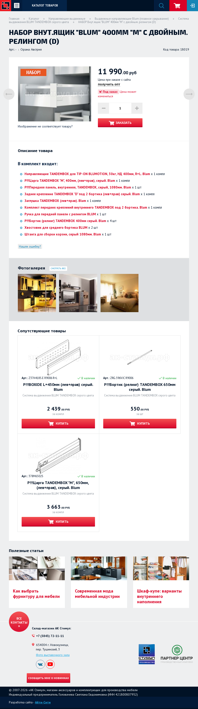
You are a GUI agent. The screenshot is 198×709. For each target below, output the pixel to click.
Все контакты (19, 620)
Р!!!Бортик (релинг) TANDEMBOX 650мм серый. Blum (139, 387)
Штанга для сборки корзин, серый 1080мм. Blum (63, 234)
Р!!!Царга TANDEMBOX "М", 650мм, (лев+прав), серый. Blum (58, 485)
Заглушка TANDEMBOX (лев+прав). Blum (55, 201)
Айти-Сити (43, 702)
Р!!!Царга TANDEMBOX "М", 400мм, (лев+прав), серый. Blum (70, 180)
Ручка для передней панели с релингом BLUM (60, 214)
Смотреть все (58, 268)
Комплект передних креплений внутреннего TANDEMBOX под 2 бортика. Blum (86, 207)
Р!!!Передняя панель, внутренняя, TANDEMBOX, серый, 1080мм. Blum (78, 187)
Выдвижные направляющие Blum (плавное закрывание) (132, 19)
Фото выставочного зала (53, 655)
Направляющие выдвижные (67, 19)
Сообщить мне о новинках (48, 677)
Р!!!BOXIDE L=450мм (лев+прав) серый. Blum (58, 387)
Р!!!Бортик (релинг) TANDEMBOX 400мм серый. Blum (65, 221)
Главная (14, 19)
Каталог (34, 19)
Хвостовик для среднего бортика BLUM (56, 227)
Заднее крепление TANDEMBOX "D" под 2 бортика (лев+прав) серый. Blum (82, 194)
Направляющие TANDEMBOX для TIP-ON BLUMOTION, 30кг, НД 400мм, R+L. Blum (87, 174)
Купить (61, 423)
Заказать (124, 123)
